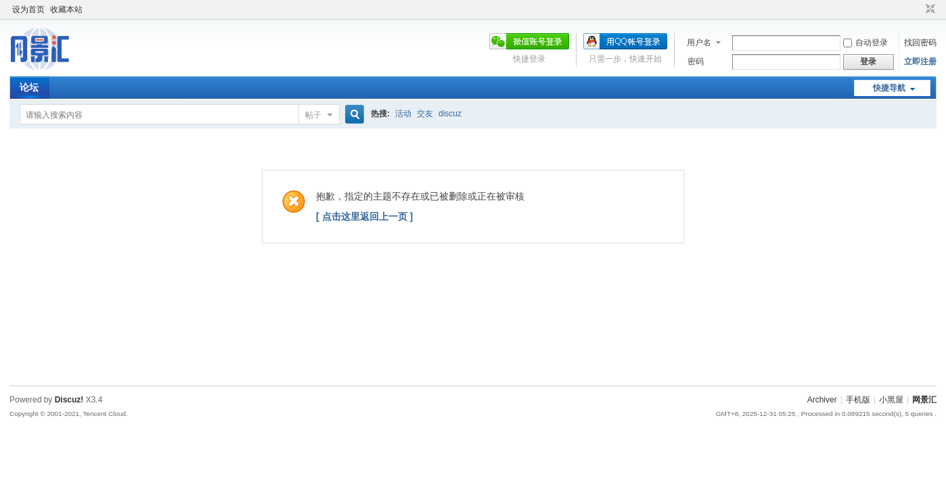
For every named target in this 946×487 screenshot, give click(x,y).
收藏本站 (66, 9)
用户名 (699, 42)
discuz (449, 113)
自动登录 (865, 42)
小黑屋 (891, 399)
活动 (403, 113)
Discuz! (69, 399)
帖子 (313, 115)
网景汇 (924, 399)
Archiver (822, 399)
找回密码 (920, 42)
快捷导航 (889, 88)
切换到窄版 (929, 9)
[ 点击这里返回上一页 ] (364, 216)
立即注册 (920, 61)
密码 (696, 61)
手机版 (858, 399)
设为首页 (28, 9)
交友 (425, 113)
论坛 (29, 87)
